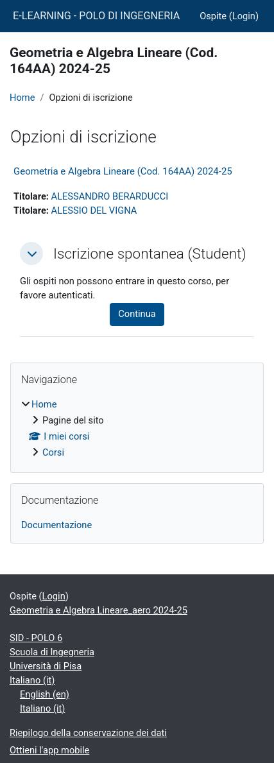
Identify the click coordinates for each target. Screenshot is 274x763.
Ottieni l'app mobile (49, 750)
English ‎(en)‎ (44, 694)
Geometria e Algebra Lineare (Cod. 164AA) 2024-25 (122, 171)
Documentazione (56, 525)
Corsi (53, 452)
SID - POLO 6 (36, 638)
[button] (31, 253)
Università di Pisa (45, 666)
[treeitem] (137, 429)
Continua (136, 314)
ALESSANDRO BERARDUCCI (110, 196)
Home (22, 97)
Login (243, 16)
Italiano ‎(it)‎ (32, 680)
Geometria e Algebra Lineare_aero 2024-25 (98, 610)
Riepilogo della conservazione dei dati (88, 733)
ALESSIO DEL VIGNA (94, 210)
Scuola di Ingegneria (52, 652)
